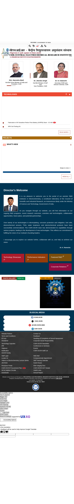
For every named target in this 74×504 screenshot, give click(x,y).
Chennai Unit (7, 81)
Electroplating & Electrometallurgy (13, 41)
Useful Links (37, 437)
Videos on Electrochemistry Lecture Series (15, 427)
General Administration (10, 112)
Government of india (44, 1)
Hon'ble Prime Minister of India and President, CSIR (16, 150)
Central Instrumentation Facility (12, 105)
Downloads (5, 439)
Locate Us (5, 425)
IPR (3, 413)
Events (35, 415)
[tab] (37, 161)
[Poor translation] (5, 498)
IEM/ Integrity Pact (39, 432)
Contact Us (37, 401)
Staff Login (5, 423)
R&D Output (7, 47)
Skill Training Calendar (40, 427)
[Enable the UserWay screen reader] (5, 462)
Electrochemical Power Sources (13, 37)
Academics (6, 62)
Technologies (10, 161)
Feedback (36, 403)
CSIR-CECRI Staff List (40, 417)
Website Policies (7, 401)
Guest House (37, 430)
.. (2, 20)
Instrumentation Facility (10, 125)
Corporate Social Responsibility (43, 407)
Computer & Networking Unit (12, 102)
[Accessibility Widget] (8, 487)
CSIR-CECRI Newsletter (41, 410)
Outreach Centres (9, 76)
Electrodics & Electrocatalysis (12, 45)
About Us (5, 24)
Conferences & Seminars (41, 413)
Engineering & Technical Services (13, 109)
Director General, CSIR (61, 150)
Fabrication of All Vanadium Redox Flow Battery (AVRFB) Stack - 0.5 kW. (32, 191)
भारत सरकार (33, 1)
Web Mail (36, 423)
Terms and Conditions (8, 403)
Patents (5, 56)
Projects (7, 205)
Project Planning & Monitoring (12, 91)
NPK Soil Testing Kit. (14, 195)
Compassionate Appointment (42, 425)
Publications (7, 52)
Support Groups (8, 86)
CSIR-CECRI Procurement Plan (14, 435)
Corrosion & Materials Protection (13, 34)
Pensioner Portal (7, 432)
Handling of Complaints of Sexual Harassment (48, 405)
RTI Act (4, 405)
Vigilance (4, 415)
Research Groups (9, 29)
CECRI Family (6, 420)
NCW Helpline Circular (9, 437)
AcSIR (5, 70)
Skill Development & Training (12, 98)
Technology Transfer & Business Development (17, 95)
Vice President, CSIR (40, 151)
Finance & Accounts (9, 116)
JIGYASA (5, 430)
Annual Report (38, 439)
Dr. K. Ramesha (65, 314)
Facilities (6, 120)
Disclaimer (5, 407)
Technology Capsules (8, 410)
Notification (5, 417)
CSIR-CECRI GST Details (41, 435)
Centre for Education (9, 67)
